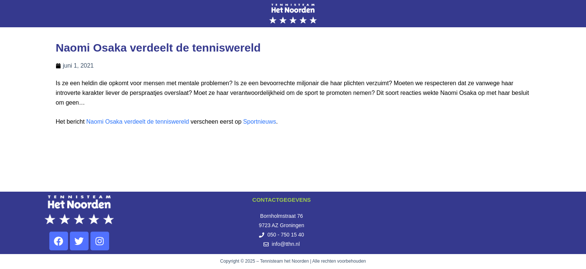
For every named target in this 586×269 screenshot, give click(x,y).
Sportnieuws (259, 121)
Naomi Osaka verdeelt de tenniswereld (137, 121)
